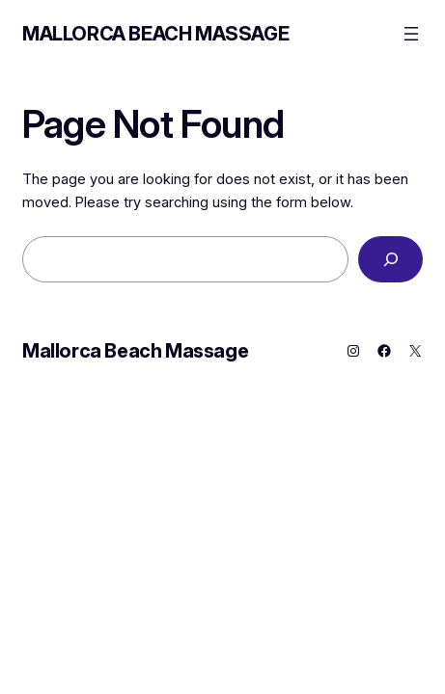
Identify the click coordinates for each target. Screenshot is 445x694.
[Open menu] (411, 33)
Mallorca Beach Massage (155, 33)
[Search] (390, 258)
